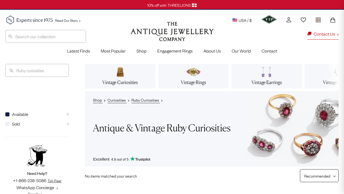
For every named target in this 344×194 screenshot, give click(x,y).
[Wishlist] (303, 20)
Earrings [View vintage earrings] (267, 76)
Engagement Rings (175, 51)
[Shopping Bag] (332, 20)
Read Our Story (67, 20)
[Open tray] (318, 18)
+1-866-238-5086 (37, 180)
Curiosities (117, 100)
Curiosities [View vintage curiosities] (120, 76)
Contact (269, 51)
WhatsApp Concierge (37, 187)
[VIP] (269, 19)
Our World (241, 51)
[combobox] (45, 36)
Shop (141, 51)
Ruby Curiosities (145, 100)
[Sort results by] (317, 175)
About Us (212, 51)
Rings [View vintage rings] (193, 76)
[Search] (37, 70)
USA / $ (242, 20)
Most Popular (113, 51)
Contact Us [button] (323, 34)
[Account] (288, 19)
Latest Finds (78, 51)
